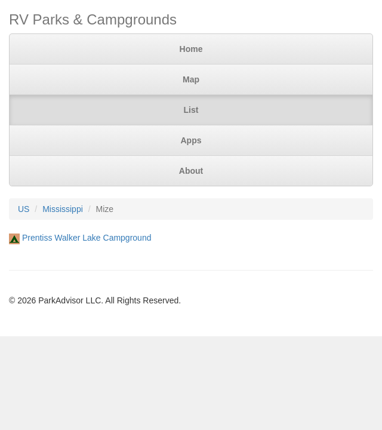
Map (191, 79)
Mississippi (62, 209)
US (23, 209)
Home (191, 49)
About (191, 171)
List (191, 110)
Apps (191, 140)
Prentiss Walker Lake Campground (87, 237)
